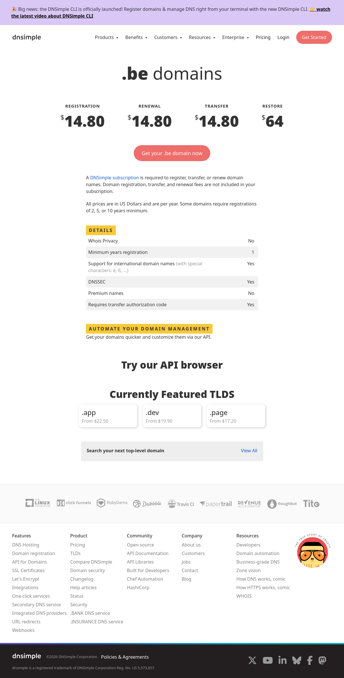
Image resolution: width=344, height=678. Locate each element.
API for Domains (29, 562)
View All (249, 450)
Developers (248, 545)
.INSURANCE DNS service (96, 622)
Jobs (186, 562)
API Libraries (140, 562)
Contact (190, 570)
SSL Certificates (28, 570)
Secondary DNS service (36, 604)
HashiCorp (138, 587)
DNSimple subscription (114, 177)
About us (191, 545)
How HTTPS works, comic (263, 587)
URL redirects (26, 622)
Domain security (87, 570)
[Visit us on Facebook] (310, 661)
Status (77, 596)
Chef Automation (145, 579)
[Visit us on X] (252, 661)
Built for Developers (148, 570)
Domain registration (33, 553)
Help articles (83, 587)
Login (283, 37)
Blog (186, 579)
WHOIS (244, 596)
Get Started (314, 37)
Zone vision (248, 570)
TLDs (75, 553)
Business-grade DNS (258, 562)
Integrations (25, 587)
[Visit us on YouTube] (268, 661)
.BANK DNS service (90, 613)
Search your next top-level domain (125, 450)
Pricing (263, 37)
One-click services (31, 596)
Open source (140, 545)
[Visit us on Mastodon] (322, 661)
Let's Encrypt (25, 579)
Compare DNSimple (91, 562)
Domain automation (257, 553)
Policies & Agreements (125, 657)
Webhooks (23, 630)
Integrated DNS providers (39, 613)
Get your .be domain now (172, 153)
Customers (193, 553)
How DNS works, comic (260, 579)
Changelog (81, 579)
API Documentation (148, 553)
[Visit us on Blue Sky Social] (296, 661)
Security (78, 604)
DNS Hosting (26, 545)
